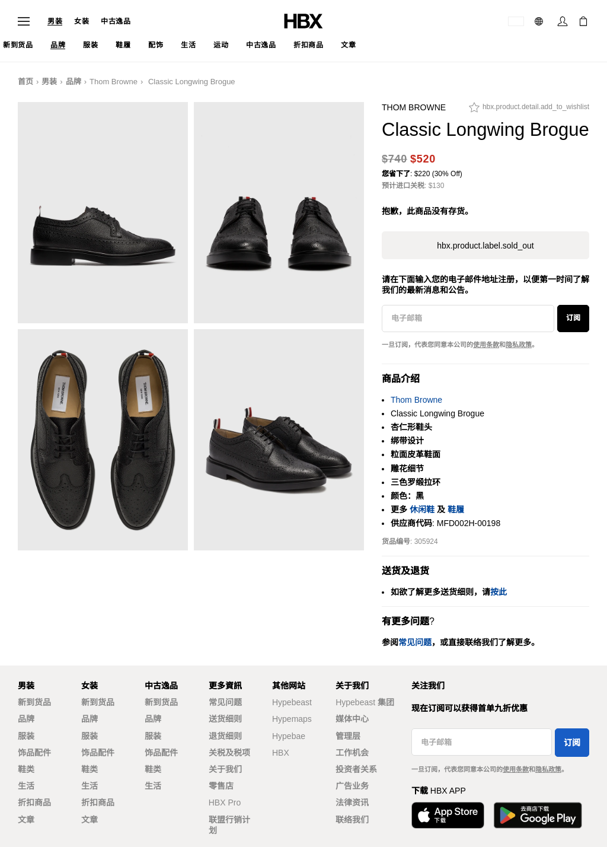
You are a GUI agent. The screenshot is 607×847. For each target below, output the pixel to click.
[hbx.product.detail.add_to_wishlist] (529, 110)
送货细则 (225, 719)
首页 (25, 81)
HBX (280, 752)
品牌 (73, 81)
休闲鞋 (422, 509)
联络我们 (352, 819)
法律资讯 (352, 802)
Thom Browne (114, 81)
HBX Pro (225, 802)
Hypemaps (292, 719)
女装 (81, 21)
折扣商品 (34, 802)
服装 (26, 736)
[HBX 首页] (303, 20)
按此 (498, 592)
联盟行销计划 (229, 825)
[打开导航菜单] (24, 21)
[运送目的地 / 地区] (516, 21)
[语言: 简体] (540, 21)
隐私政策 (519, 344)
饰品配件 (34, 752)
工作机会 (352, 752)
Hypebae (288, 736)
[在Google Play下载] (537, 815)
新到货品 (34, 702)
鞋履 (456, 509)
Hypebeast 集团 (365, 702)
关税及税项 (229, 752)
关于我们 (225, 769)
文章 (26, 819)
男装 (54, 21)
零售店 (221, 786)
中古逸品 (115, 21)
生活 (26, 786)
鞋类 (26, 769)
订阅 (573, 318)
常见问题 (225, 702)
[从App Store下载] (447, 815)
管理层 (348, 736)
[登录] (562, 21)
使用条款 (486, 344)
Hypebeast (292, 702)
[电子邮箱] (468, 318)
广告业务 (352, 786)
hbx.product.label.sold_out (485, 245)
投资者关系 (356, 769)
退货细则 (225, 736)
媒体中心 (352, 719)
